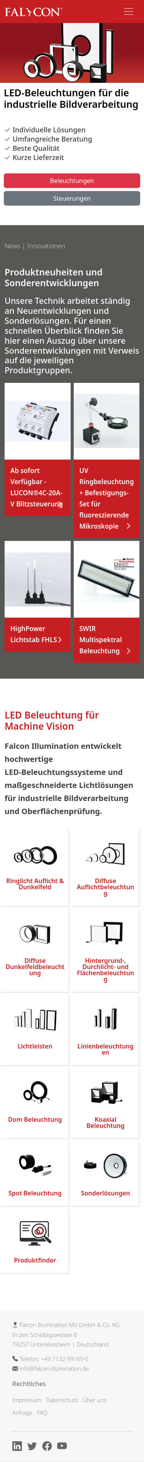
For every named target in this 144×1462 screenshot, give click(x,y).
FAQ (42, 1412)
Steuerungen (72, 198)
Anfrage (22, 1412)
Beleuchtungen (72, 180)
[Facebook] (49, 1447)
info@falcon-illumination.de (54, 1368)
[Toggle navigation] (128, 11)
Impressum (26, 1400)
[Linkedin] (19, 1447)
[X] (34, 1447)
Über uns (94, 1400)
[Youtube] (64, 1447)
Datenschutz (62, 1400)
